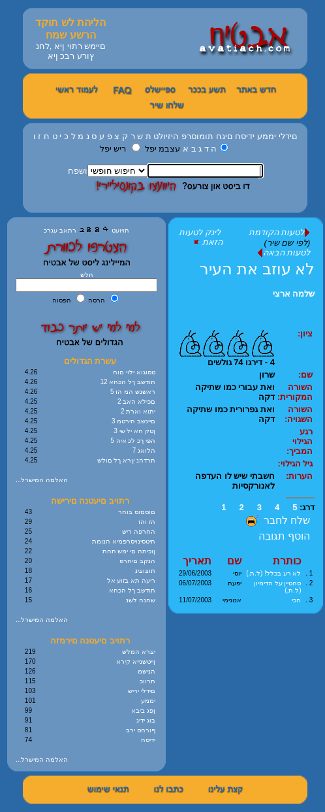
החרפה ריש (138, 531)
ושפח (77, 171)
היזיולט (166, 136)
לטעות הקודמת (280, 232)
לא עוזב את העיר (257, 269)
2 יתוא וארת (138, 411)
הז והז (146, 521)
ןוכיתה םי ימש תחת (128, 551)
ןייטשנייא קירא (135, 661)
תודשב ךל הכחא (132, 590)
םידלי (288, 136)
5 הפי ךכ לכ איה (132, 440)
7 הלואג (143, 450)
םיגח (224, 136)
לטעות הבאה (284, 252)
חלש (86, 274)
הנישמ (146, 671)
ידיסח (245, 136)
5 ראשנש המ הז (132, 391)
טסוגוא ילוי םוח (134, 372)
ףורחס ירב (140, 730)
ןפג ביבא (143, 710)
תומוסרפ (197, 136)
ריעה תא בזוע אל (131, 580)
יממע (266, 136)
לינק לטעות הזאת (201, 237)
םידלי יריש (141, 690)
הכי (296, 600)
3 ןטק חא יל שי (134, 430)
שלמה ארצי (294, 294)
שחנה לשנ (140, 600)
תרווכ (147, 681)
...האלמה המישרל (42, 479)
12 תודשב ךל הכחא (128, 381)
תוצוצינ (145, 570)
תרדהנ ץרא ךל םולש (126, 460)
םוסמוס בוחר (136, 511)
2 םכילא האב (136, 401)
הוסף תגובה (284, 536)
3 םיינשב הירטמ (133, 421)
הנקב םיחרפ (137, 560)
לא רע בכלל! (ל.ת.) (273, 573)
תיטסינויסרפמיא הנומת (123, 541)
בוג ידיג (145, 720)
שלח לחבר (276, 520)
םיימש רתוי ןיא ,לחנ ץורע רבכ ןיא (71, 51)
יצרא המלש (138, 651)
